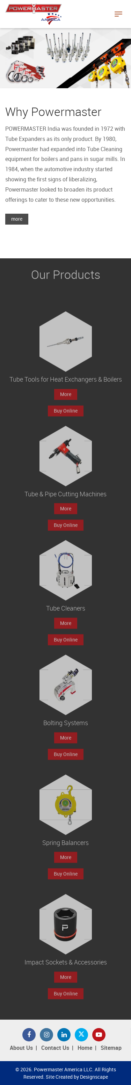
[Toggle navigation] (118, 14)
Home (85, 1048)
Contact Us (55, 1048)
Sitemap (111, 1048)
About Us (21, 1048)
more (16, 219)
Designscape (94, 1077)
